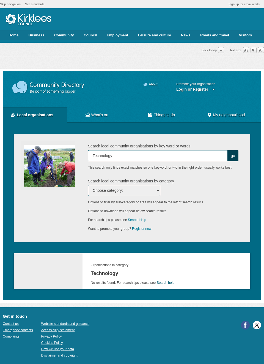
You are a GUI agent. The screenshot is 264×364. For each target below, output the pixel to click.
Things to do (164, 115)
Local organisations (35, 115)
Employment (117, 35)
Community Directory (48, 87)
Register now (142, 229)
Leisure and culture (154, 35)
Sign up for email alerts (244, 4)
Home (13, 35)
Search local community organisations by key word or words (139, 146)
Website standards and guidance (65, 324)
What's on (99, 115)
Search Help (137, 220)
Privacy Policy (51, 336)
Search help (165, 283)
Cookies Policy (52, 343)
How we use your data (57, 349)
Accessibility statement (58, 330)
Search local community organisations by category (131, 181)
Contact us (11, 324)
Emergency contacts (18, 330)
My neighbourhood (229, 115)
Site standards (35, 4)
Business (36, 35)
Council (90, 35)
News (185, 35)
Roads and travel (214, 35)
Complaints (11, 336)
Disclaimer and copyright (59, 355)
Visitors (245, 35)
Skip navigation (10, 4)
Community (64, 35)
